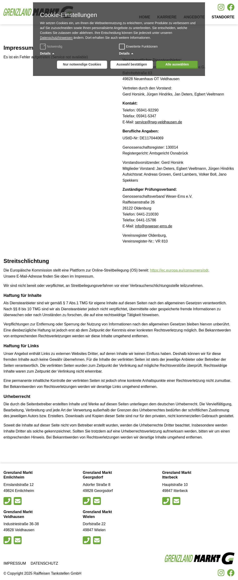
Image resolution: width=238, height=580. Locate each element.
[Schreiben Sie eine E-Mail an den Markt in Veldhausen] (18, 540)
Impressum (14, 563)
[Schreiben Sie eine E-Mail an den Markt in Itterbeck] (177, 501)
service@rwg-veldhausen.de (158, 122)
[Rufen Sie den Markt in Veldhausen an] (8, 540)
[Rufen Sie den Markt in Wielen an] (87, 540)
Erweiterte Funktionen (142, 46)
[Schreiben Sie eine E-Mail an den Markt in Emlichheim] (18, 501)
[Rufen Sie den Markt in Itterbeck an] (166, 501)
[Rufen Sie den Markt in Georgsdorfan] (87, 501)
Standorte (223, 17)
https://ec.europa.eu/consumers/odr (179, 270)
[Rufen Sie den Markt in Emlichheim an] (8, 501)
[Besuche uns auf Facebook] (231, 7)
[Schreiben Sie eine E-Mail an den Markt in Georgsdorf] (97, 501)
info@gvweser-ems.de (153, 226)
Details (45, 53)
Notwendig (51, 46)
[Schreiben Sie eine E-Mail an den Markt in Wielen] (97, 540)
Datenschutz (44, 563)
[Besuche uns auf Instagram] (221, 7)
